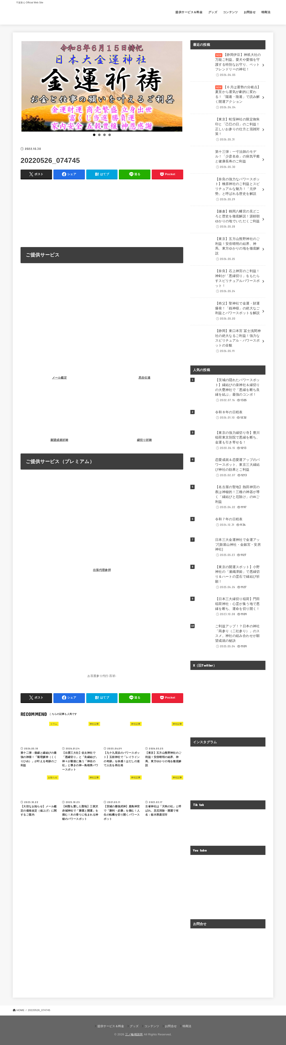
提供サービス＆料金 (188, 12)
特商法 (265, 12)
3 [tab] (104, 135)
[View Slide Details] (101, 86)
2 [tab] (99, 135)
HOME (21, 1010)
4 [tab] (109, 135)
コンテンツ (230, 12)
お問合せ (250, 12)
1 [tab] (94, 135)
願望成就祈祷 (59, 440)
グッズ (212, 12)
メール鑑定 (59, 377)
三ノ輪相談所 (134, 1034)
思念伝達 (144, 377)
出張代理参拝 (102, 570)
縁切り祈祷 (144, 440)
